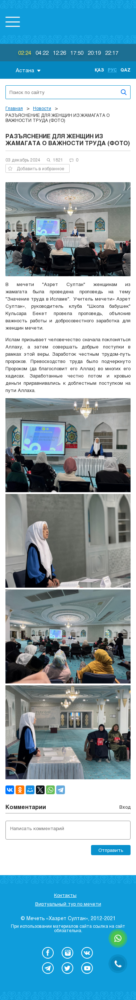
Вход (125, 807)
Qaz (125, 69)
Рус (112, 69)
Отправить (110, 850)
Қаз (99, 69)
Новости (42, 108)
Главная (14, 108)
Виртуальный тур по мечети (68, 904)
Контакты (65, 895)
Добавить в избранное (36, 168)
